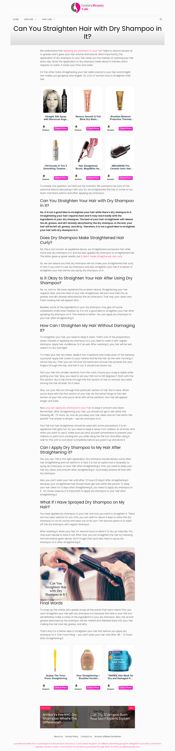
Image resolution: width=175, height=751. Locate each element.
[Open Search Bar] (161, 19)
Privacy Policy (71, 736)
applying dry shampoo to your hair (82, 50)
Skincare (31, 19)
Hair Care (50, 19)
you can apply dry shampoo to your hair (68, 407)
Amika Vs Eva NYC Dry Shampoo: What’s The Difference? (60, 719)
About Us (58, 736)
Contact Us (86, 736)
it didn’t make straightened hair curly (101, 256)
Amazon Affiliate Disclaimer (107, 736)
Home (16, 19)
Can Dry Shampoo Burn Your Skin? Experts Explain (110, 717)
